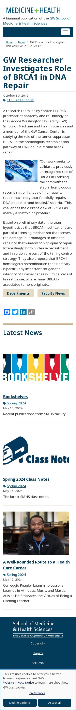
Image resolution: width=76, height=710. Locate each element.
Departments (18, 293)
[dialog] (38, 689)
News (21, 42)
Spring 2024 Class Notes (26, 479)
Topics (38, 653)
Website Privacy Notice (18, 682)
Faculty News (53, 293)
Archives (38, 662)
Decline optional (20, 703)
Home (9, 42)
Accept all (54, 703)
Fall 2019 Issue (20, 100)
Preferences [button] (37, 693)
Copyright (38, 643)
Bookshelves (15, 396)
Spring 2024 (16, 403)
